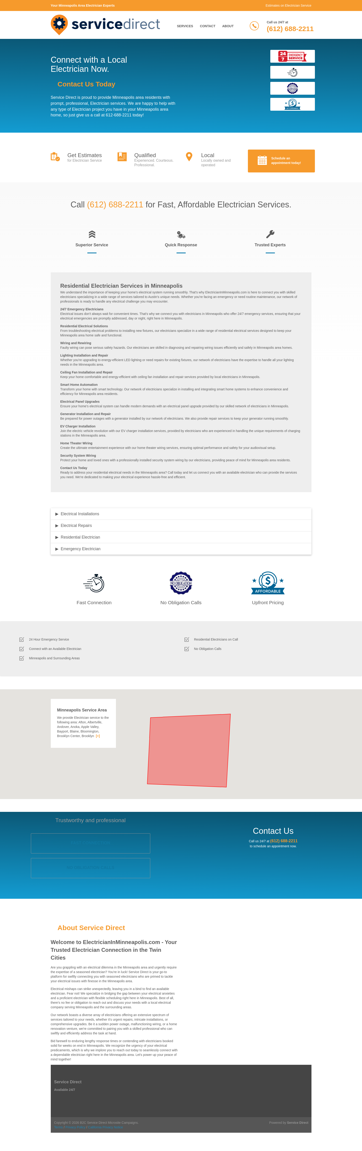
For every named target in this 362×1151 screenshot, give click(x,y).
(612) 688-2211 (290, 28)
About (228, 26)
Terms (58, 1127)
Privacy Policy (75, 1127)
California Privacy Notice (105, 1127)
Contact (207, 26)
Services (185, 26)
